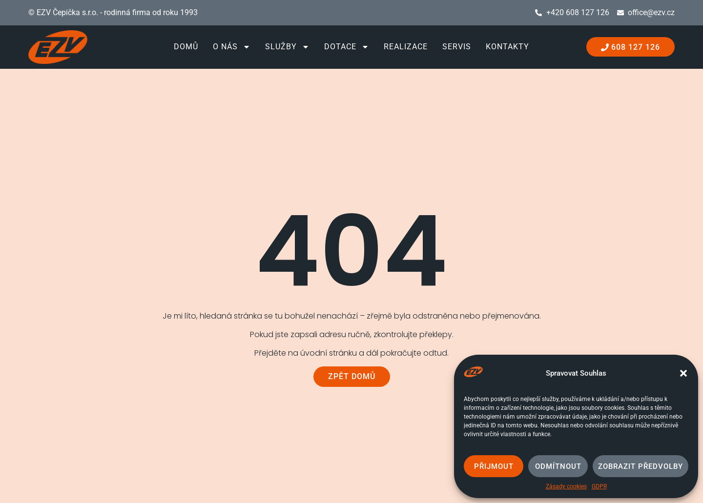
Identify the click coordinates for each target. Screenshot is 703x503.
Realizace (406, 46)
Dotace (346, 46)
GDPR (599, 486)
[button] (683, 373)
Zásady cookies (566, 486)
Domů (186, 46)
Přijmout (494, 466)
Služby (287, 46)
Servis (456, 46)
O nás (231, 46)
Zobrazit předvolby (640, 466)
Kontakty (507, 46)
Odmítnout (558, 466)
